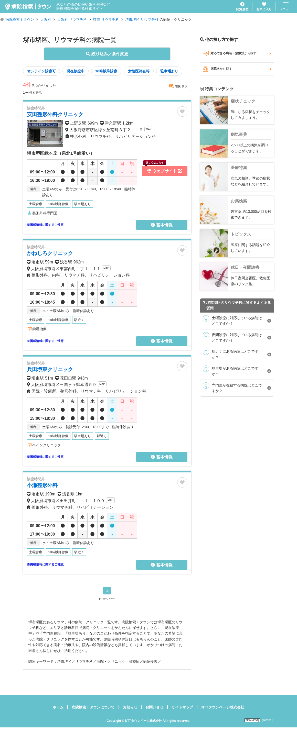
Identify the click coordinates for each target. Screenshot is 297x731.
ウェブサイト (162, 169)
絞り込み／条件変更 (107, 54)
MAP (149, 129)
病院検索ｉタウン (19, 19)
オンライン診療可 (41, 71)
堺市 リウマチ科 (106, 19)
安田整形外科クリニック (55, 114)
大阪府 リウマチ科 (72, 19)
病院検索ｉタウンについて (93, 707)
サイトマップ (182, 707)
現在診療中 (75, 71)
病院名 (237, 69)
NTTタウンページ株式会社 (222, 707)
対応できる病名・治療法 (237, 53)
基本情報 (161, 225)
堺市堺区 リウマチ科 (141, 19)
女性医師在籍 (139, 71)
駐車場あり (169, 71)
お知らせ (130, 707)
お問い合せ (154, 707)
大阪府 (45, 19)
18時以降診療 (106, 71)
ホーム (58, 707)
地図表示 (178, 86)
